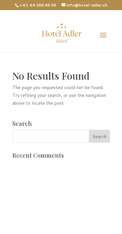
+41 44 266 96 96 (38, 5)
